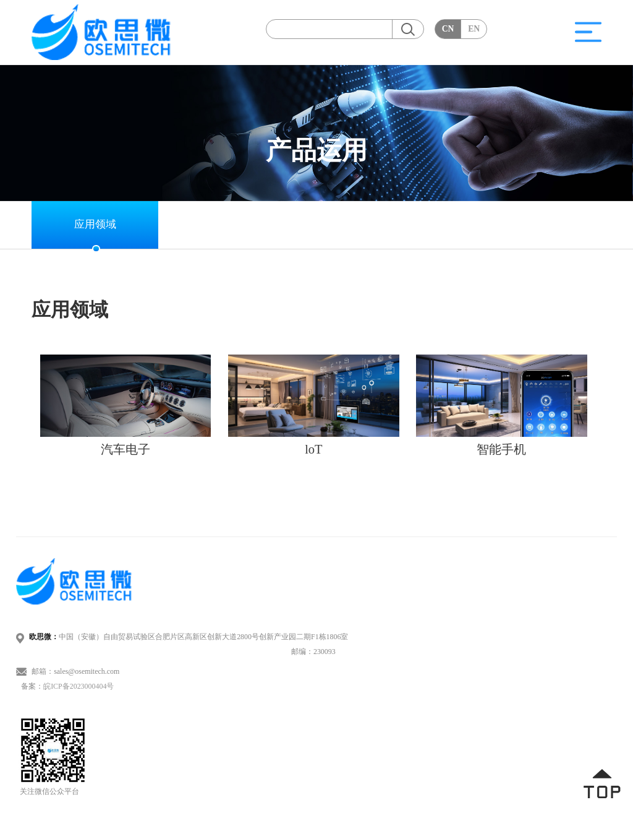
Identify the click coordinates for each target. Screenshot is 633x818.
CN (448, 28)
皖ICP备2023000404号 (78, 686)
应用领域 (95, 224)
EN (474, 28)
